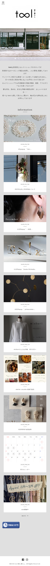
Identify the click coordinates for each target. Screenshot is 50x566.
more (25, 516)
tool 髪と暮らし (20, 564)
